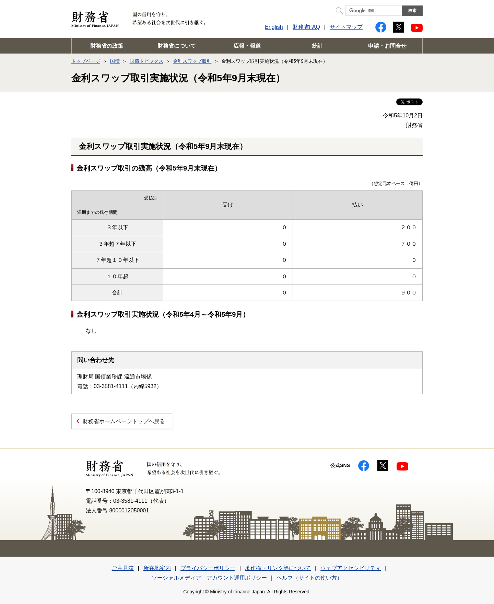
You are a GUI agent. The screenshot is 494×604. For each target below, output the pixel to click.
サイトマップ (346, 27)
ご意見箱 (123, 568)
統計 (317, 46)
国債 (115, 61)
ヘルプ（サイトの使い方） (309, 578)
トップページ (85, 61)
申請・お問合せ (387, 46)
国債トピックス (146, 61)
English (274, 27)
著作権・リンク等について (278, 568)
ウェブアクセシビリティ (350, 568)
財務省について (176, 46)
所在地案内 (157, 568)
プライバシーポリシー (207, 568)
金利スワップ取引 (192, 61)
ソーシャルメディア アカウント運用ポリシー (209, 578)
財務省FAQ (306, 27)
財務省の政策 (106, 46)
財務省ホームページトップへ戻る (124, 421)
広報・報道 (247, 46)
